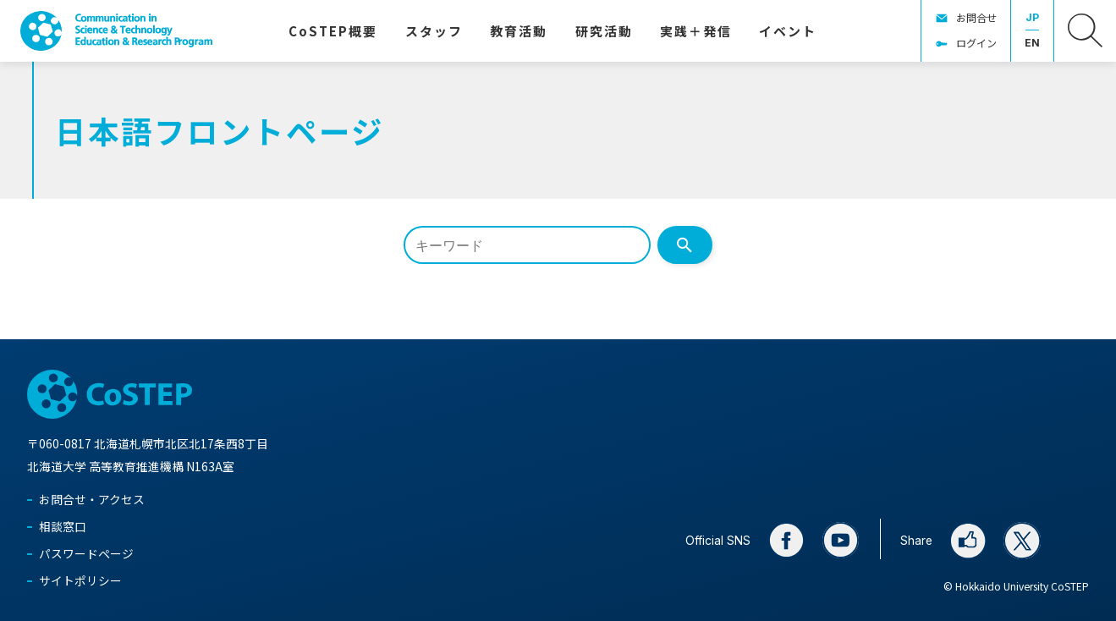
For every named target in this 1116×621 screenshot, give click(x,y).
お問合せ (976, 17)
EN (1032, 42)
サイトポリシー (80, 580)
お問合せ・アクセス (92, 499)
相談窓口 (62, 526)
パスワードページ (86, 553)
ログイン (976, 43)
